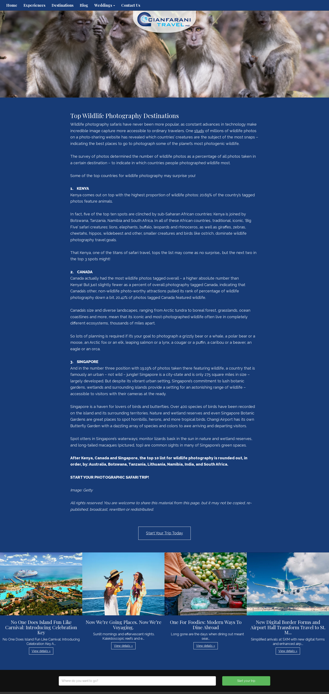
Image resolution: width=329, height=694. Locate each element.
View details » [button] (41, 651)
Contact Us (130, 5)
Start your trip (246, 680)
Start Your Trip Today (164, 533)
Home (11, 5)
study (199, 131)
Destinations (62, 5)
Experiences (34, 5)
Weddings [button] (104, 5)
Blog (84, 5)
